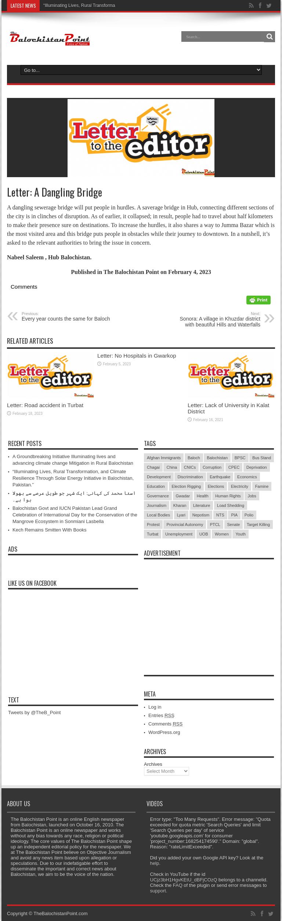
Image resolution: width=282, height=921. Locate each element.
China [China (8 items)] (171, 467)
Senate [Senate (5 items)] (233, 524)
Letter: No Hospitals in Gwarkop (136, 355)
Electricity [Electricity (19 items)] (239, 486)
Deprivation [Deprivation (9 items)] (256, 467)
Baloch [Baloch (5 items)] (194, 458)
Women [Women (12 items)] (222, 534)
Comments (165, 724)
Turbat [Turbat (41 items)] (152, 534)
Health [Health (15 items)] (203, 496)
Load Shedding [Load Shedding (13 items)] (230, 505)
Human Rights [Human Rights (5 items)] (228, 496)
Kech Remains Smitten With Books (49, 530)
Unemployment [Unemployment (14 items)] (178, 534)
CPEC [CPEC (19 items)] (234, 467)
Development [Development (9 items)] (159, 477)
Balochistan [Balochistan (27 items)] (217, 458)
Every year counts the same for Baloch (67, 316)
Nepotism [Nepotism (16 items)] (200, 515)
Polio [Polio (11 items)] (249, 515)
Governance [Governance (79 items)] (158, 496)
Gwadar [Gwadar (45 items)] (183, 496)
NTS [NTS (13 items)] (220, 515)
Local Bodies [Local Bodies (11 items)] (158, 515)
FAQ (177, 885)
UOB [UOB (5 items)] (203, 534)
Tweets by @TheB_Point (34, 712)
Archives (153, 764)
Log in (154, 707)
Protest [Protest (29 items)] (153, 524)
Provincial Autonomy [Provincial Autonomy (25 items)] (184, 524)
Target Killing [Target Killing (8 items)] (258, 524)
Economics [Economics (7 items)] (247, 477)
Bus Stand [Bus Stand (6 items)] (261, 458)
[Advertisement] (209, 609)
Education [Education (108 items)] (156, 486)
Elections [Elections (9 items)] (216, 486)
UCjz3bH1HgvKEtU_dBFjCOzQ (183, 879)
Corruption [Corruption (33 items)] (212, 467)
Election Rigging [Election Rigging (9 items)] (186, 486)
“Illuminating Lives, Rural (67, 5)
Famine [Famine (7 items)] (262, 486)
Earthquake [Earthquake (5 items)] (220, 477)
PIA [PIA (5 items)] (234, 515)
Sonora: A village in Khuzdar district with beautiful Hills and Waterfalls (215, 319)
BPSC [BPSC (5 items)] (240, 458)
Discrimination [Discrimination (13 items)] (190, 477)
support (158, 890)
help (154, 863)
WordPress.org (164, 732)
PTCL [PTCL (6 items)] (215, 524)
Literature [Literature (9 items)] (201, 505)
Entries (161, 715)
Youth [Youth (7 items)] (240, 534)
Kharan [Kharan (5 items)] (179, 505)
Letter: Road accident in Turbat (45, 405)
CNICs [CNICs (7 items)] (190, 467)
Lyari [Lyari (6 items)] (181, 515)
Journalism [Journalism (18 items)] (156, 505)
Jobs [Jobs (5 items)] (251, 496)
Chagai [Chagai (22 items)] (153, 467)
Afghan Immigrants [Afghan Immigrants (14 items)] (164, 458)
